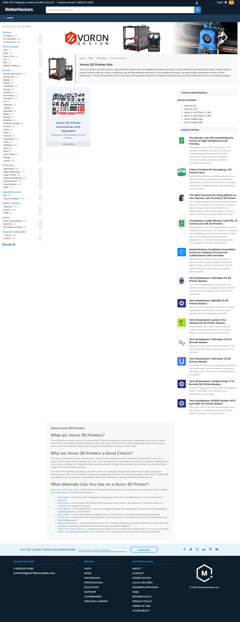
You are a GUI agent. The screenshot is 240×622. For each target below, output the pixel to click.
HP (6, 101)
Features (7, 165)
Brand (6, 70)
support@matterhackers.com (34, 573)
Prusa (7, 129)
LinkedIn (204, 549)
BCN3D (8, 83)
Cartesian (10, 206)
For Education (12, 39)
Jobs (135, 591)
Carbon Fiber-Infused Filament (71, 529)
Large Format (12, 175)
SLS (7, 59)
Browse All (8, 244)
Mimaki (8, 117)
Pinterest (210, 549)
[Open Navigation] (7, 18)
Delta (7, 213)
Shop (87, 568)
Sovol (7, 142)
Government (93, 596)
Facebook (184, 549)
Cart (225, 2)
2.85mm (9, 238)
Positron (9, 126)
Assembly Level (11, 191)
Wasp (7, 151)
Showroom (92, 577)
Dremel (8, 89)
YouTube (217, 549)
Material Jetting (12, 65)
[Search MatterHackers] (197, 10)
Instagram (197, 549)
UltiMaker (10, 145)
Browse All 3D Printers (16, 26)
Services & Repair (96, 601)
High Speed (11, 168)
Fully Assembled (14, 198)
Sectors (7, 32)
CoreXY (9, 210)
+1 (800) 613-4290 (84, 2)
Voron (7, 148)
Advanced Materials (15, 178)
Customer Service (66, 2)
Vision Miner (11, 154)
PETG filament (64, 509)
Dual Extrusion (12, 184)
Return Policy (142, 596)
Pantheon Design (13, 123)
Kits (7, 195)
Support (90, 591)
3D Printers (101, 58)
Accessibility (141, 610)
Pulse (7, 132)
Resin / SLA (10, 56)
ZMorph (8, 157)
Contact (138, 573)
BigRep (8, 80)
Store (90, 58)
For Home (10, 36)
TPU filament (63, 517)
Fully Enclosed (12, 181)
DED (7, 50)
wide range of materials (67, 492)
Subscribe (144, 549)
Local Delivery (142, 582)
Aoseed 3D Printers (14, 74)
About (136, 568)
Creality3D (10, 86)
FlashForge (10, 95)
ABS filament (63, 503)
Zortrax (9, 160)
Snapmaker (11, 139)
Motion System (11, 203)
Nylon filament (64, 514)
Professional (93, 582)
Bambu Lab (11, 77)
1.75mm (9, 235)
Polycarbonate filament (68, 523)
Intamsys (9, 104)
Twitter (191, 549)
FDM (8, 53)
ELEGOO (9, 92)
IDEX (8, 187)
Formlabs (10, 98)
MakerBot (9, 111)
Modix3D (9, 120)
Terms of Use (141, 605)
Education (91, 587)
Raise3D (9, 135)
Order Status (141, 577)
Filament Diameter (14, 231)
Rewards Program (145, 587)
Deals (5, 217)
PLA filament (63, 497)
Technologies (10, 46)
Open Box (9, 224)
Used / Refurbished (14, 221)
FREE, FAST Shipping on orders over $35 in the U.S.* (28, 2)
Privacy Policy (142, 601)
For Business (11, 42)
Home (82, 58)
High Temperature (14, 172)
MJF (7, 62)
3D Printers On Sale (14, 227)
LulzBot (8, 108)
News (88, 573)
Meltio (8, 114)
